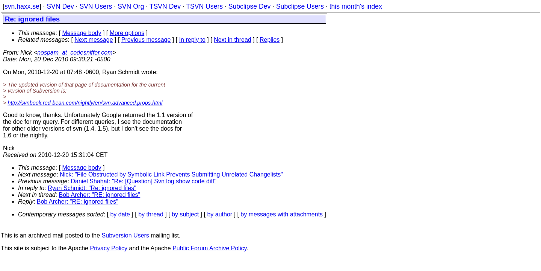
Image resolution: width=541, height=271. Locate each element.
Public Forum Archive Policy (209, 248)
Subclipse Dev (249, 6)
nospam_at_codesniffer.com (74, 52)
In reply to (192, 40)
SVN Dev (60, 6)
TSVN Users (204, 6)
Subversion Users (125, 235)
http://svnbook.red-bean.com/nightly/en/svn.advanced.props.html (85, 103)
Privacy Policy (108, 248)
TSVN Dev (165, 6)
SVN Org (131, 6)
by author (219, 214)
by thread (150, 214)
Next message (93, 40)
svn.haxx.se (22, 6)
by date (120, 214)
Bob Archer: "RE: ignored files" (100, 195)
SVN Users (95, 6)
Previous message (146, 40)
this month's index (355, 6)
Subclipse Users (300, 6)
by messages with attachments (281, 214)
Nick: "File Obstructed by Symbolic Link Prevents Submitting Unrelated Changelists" (171, 174)
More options (127, 33)
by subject (185, 214)
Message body (81, 33)
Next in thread (232, 40)
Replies (270, 40)
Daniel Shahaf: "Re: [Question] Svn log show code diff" (143, 181)
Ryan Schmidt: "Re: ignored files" (92, 188)
